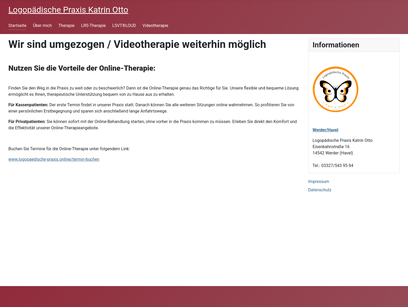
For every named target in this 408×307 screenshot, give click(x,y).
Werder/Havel (325, 129)
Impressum (318, 181)
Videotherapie (155, 25)
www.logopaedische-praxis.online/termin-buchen (53, 159)
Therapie (66, 25)
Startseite (17, 25)
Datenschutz (320, 189)
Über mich (42, 25)
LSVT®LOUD (124, 25)
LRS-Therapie (93, 25)
